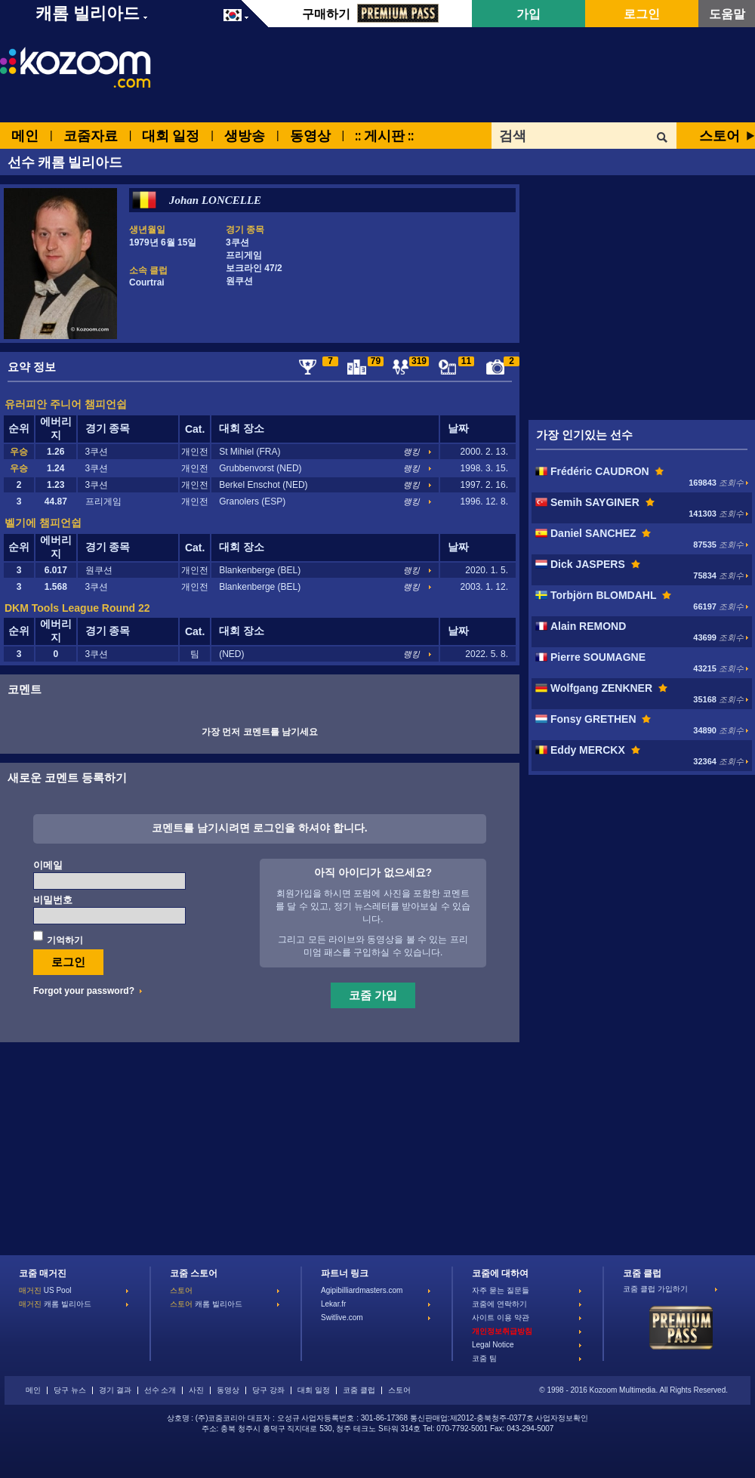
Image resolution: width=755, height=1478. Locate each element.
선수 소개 (160, 1390)
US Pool (45, 1290)
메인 (25, 135)
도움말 (727, 13)
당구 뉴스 (70, 1390)
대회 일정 (170, 135)
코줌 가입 (373, 994)
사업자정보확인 (561, 1418)
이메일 (48, 865)
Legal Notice (493, 1345)
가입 (528, 13)
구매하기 (370, 13)
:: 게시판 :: (384, 135)
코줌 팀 (484, 1358)
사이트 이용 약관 (500, 1317)
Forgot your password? (83, 991)
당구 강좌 (268, 1390)
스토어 (719, 135)
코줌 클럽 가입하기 (655, 1289)
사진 (196, 1390)
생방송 (244, 135)
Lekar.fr (333, 1304)
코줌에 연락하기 (499, 1304)
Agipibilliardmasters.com (361, 1290)
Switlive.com (342, 1317)
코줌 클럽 (359, 1390)
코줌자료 (90, 135)
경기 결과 (115, 1390)
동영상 (310, 135)
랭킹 (411, 451)
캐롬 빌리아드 (55, 1304)
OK (662, 137)
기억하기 (65, 940)
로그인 (642, 13)
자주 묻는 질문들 (500, 1290)
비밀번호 (52, 900)
